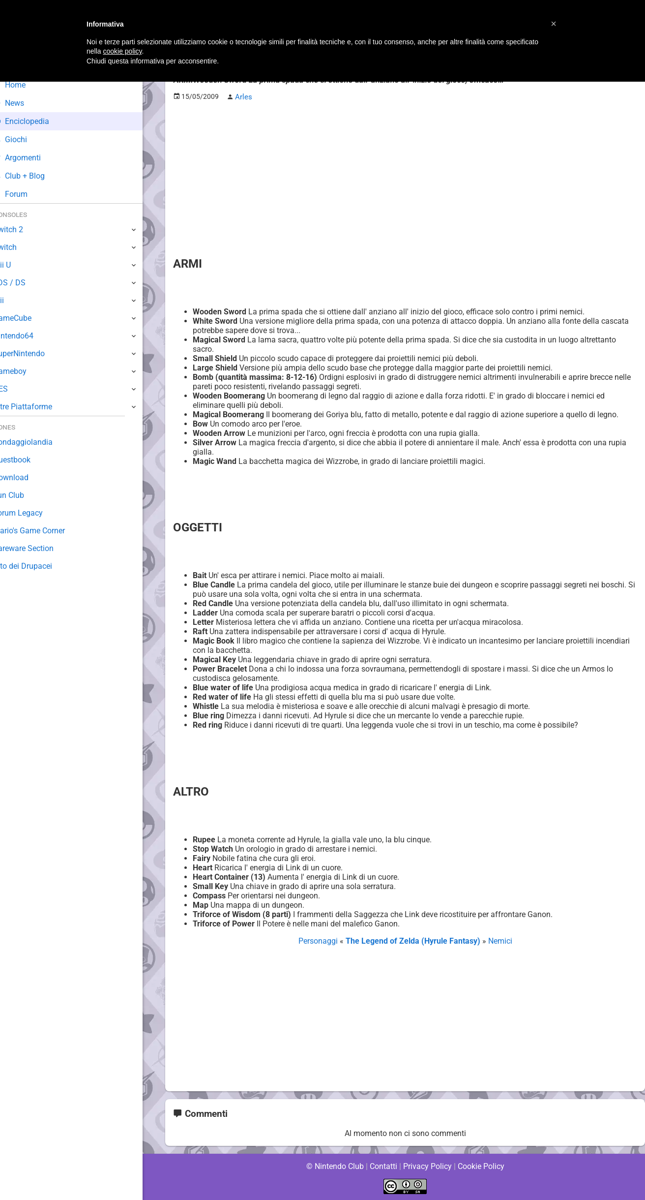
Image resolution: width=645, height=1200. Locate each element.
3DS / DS (23, 282)
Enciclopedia (36, 121)
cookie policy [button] (122, 51)
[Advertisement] (405, 177)
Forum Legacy (33, 513)
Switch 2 (23, 229)
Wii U (17, 265)
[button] (553, 23)
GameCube (27, 318)
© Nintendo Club (334, 1165)
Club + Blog (33, 176)
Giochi (25, 139)
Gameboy (24, 371)
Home (24, 85)
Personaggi (320, 940)
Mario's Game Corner (44, 530)
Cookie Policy (480, 1165)
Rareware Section (38, 548)
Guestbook (27, 459)
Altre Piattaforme (38, 406)
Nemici (499, 940)
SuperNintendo (34, 353)
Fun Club (23, 495)
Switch (19, 247)
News (23, 103)
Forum (25, 194)
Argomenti (32, 157)
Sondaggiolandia (37, 442)
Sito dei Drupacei (37, 566)
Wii (13, 300)
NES (15, 389)
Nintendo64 (28, 335)
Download (25, 477)
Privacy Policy (427, 1165)
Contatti (383, 1165)
